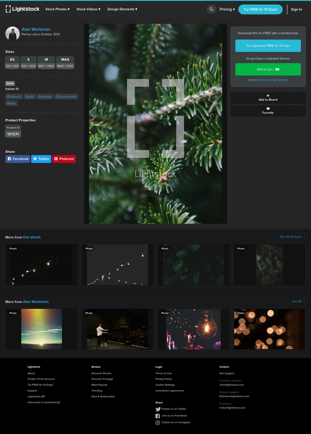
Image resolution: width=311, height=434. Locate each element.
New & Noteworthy (103, 395)
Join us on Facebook (174, 414)
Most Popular (99, 384)
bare (11, 103)
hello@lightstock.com (232, 407)
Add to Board (268, 98)
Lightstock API (36, 395)
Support (32, 390)
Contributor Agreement (170, 390)
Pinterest (64, 158)
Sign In (296, 9)
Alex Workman (36, 29)
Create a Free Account (41, 378)
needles (45, 96)
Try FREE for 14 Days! (260, 9)
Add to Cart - (268, 69)
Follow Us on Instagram (176, 421)
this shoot (31, 236)
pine (30, 96)
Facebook (17, 158)
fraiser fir (14, 96)
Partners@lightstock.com (234, 395)
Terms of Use (164, 372)
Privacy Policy (164, 378)
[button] (58, 9)
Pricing (227, 9)
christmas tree (66, 96)
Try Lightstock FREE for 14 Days (268, 45)
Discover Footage (102, 378)
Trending (97, 390)
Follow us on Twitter (174, 408)
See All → (299, 301)
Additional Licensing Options (268, 80)
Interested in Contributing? (44, 401)
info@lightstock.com (231, 384)
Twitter (41, 158)
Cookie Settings (165, 384)
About (31, 372)
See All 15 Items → (293, 237)
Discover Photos (102, 372)
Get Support (226, 372)
